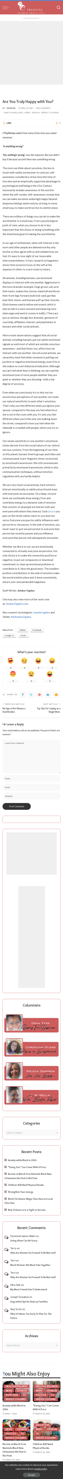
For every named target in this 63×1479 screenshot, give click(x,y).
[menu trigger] (7, 7)
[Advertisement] (31, 53)
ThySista (11, 108)
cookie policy (40, 1468)
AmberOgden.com (17, 603)
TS (24, 1395)
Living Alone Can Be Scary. (24, 1240)
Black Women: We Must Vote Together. (30, 1265)
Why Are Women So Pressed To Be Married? (33, 1252)
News (27, 112)
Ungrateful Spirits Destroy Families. (29, 1301)
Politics (41, 1395)
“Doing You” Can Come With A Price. (27, 1167)
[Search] (58, 7)
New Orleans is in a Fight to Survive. (27, 1209)
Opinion (36, 112)
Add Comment (43, 108)
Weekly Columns (50, 112)
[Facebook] (22, 694)
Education (42, 1425)
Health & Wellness (13, 112)
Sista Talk (12, 1395)
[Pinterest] (39, 694)
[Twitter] (31, 694)
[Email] (56, 694)
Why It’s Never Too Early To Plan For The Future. (31, 1316)
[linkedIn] (48, 694)
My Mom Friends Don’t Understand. (28, 1289)
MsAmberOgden (21, 616)
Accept (31, 1475)
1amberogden (41, 612)
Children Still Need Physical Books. (26, 1184)
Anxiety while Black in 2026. (22, 1160)
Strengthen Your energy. (21, 1191)
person (51, 511)
